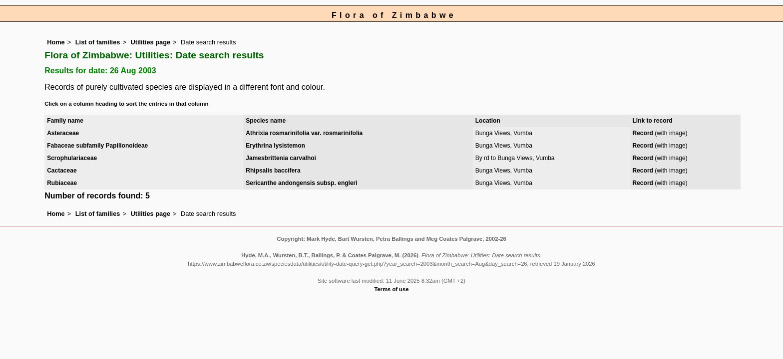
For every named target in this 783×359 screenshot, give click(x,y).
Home (56, 42)
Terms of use (392, 289)
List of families (97, 42)
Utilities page (150, 42)
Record (643, 133)
